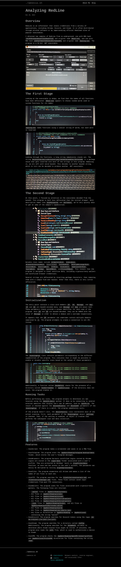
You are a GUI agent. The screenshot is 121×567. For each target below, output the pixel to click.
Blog (93, 3)
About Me (86, 3)
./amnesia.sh (34, 3)
